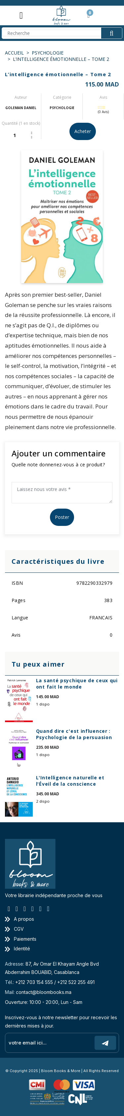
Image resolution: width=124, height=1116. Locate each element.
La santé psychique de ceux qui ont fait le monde (77, 683)
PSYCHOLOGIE (47, 53)
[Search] (62, 33)
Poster (62, 517)
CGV (14, 929)
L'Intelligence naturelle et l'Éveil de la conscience (70, 780)
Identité (17, 948)
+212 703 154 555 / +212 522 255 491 (55, 982)
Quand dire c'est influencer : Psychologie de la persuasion (74, 734)
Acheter (82, 131)
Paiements (20, 939)
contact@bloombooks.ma (43, 992)
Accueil (14, 53)
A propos (19, 919)
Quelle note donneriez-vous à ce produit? (58, 464)
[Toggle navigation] (21, 15)
